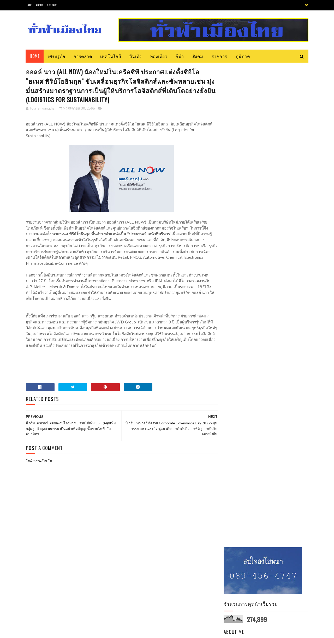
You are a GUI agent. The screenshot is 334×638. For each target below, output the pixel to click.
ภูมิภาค (243, 56)
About (39, 5)
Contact (52, 5)
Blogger (88, 631)
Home (29, 5)
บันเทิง (135, 56)
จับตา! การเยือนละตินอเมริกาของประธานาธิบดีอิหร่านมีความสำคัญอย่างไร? (281, 272)
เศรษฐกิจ (56, 56)
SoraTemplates (50, 631)
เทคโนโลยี (110, 56)
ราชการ (219, 56)
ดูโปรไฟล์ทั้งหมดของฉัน (268, 172)
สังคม (197, 56)
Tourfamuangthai (268, 165)
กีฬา (180, 56)
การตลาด (83, 56)
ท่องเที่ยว (159, 56)
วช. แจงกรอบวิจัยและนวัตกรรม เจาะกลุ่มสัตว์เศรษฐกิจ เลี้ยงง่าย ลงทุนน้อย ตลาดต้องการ (280, 246)
